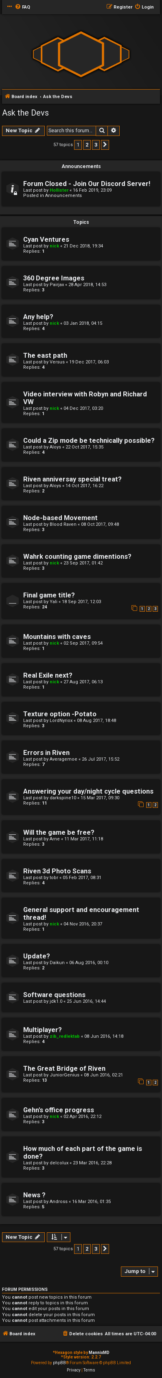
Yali (53, 601)
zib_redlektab (65, 1036)
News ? (34, 1195)
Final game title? (49, 595)
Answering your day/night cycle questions (88, 791)
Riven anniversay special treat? (72, 479)
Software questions (54, 995)
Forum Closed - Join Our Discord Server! (86, 184)
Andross (59, 1201)
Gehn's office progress (58, 1110)
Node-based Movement (60, 518)
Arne (55, 839)
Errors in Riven (46, 753)
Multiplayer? (42, 1030)
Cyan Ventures (46, 239)
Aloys (55, 447)
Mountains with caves (57, 637)
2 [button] (86, 145)
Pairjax (57, 284)
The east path (45, 355)
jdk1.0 (56, 1001)
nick (54, 246)
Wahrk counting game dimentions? (77, 556)
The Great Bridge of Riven (64, 1068)
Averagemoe (63, 759)
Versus (57, 362)
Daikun (57, 962)
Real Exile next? (47, 675)
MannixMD (99, 1352)
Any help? (38, 317)
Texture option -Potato (59, 714)
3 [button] (95, 145)
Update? (36, 956)
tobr (54, 877)
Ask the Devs (25, 113)
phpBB (59, 1363)
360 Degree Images (53, 278)
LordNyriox (61, 720)
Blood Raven (63, 524)
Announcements (63, 195)
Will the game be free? (58, 832)
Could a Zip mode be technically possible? (89, 440)
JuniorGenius (64, 1075)
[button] (105, 145)
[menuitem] (22, 7)
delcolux (59, 1163)
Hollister (59, 190)
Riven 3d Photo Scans (57, 871)
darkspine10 (63, 798)
